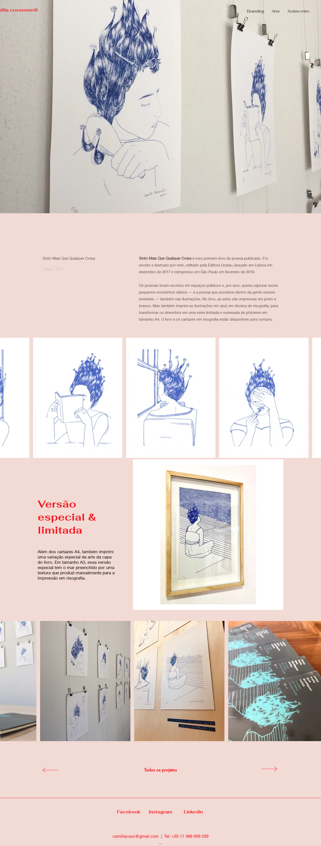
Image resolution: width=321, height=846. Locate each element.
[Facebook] (128, 812)
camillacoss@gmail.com (135, 836)
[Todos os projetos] (160, 770)
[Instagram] (160, 812)
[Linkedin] (193, 812)
